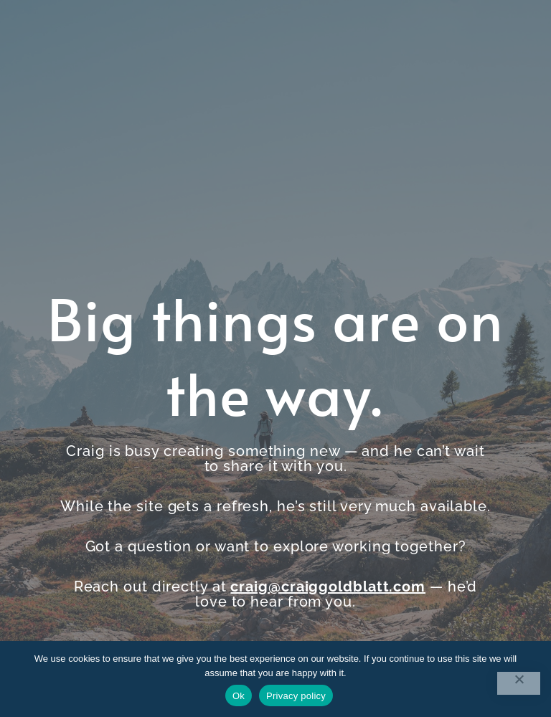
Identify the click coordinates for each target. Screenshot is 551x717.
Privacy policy (296, 695)
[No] (518, 683)
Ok (238, 695)
